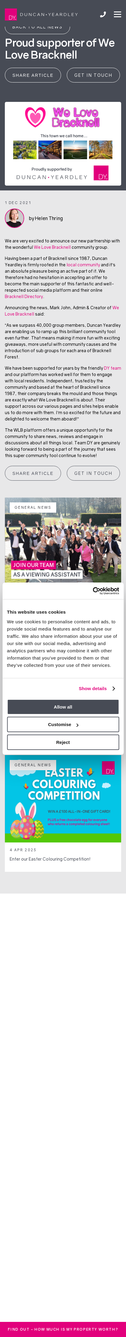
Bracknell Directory (24, 296)
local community (83, 264)
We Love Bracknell (52, 247)
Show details (93, 688)
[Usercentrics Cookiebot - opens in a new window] (92, 591)
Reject (63, 742)
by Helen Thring (46, 218)
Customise (63, 724)
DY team (112, 368)
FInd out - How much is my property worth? (63, 1329)
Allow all (63, 706)
